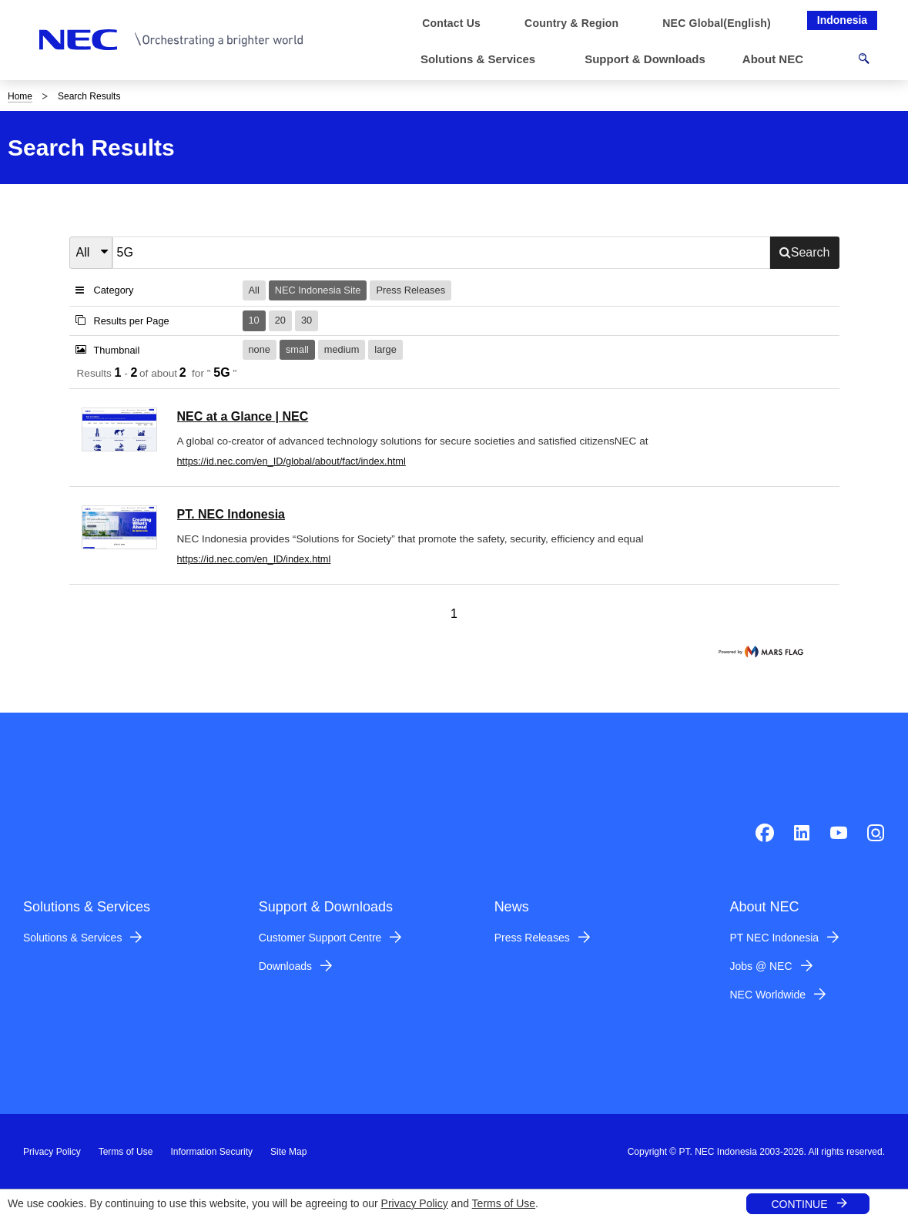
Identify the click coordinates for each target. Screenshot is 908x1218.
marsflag (762, 652)
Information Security (211, 1151)
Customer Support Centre (320, 937)
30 (306, 320)
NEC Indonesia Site (318, 290)
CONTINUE (799, 1204)
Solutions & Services (72, 937)
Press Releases (410, 290)
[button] (484, 59)
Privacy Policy (414, 1203)
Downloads (285, 966)
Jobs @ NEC (760, 966)
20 (280, 320)
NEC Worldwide (767, 994)
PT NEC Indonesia (774, 937)
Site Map (288, 1151)
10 (254, 320)
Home (20, 96)
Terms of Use (503, 1203)
